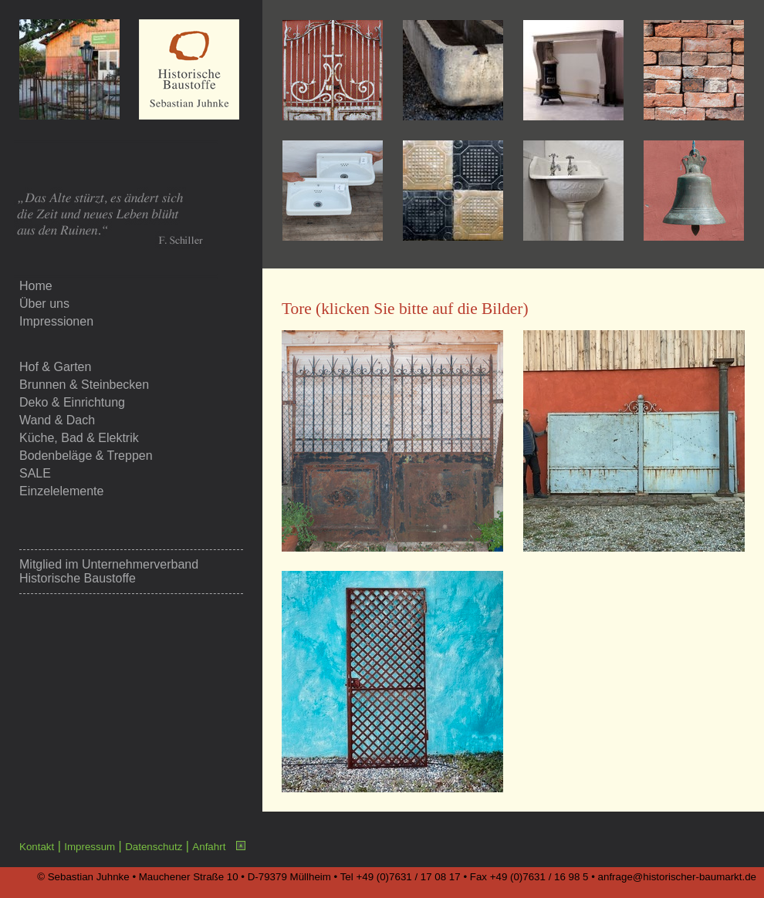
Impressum (89, 846)
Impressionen (56, 321)
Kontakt (36, 846)
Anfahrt (208, 846)
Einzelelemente (61, 491)
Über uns (44, 303)
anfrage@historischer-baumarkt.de (677, 877)
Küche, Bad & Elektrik (79, 437)
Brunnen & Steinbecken (84, 384)
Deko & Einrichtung (72, 402)
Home (35, 285)
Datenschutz (153, 846)
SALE (35, 473)
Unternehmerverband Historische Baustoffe (108, 571)
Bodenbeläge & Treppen (86, 455)
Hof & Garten (55, 366)
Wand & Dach (57, 420)
